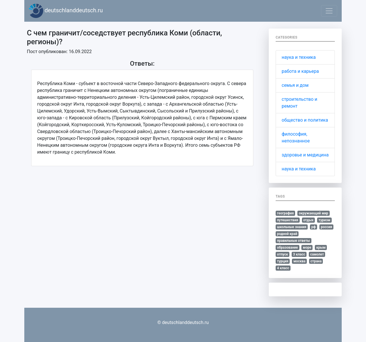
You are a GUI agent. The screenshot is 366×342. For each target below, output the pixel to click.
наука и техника (299, 57)
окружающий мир (313, 213)
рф (313, 227)
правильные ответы (293, 241)
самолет (317, 254)
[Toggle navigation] (329, 11)
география (285, 213)
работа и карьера (300, 71)
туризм (324, 220)
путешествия (287, 220)
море (307, 248)
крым (321, 248)
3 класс (299, 254)
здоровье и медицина (305, 155)
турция (283, 261)
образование (287, 248)
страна (316, 261)
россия (326, 227)
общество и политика (305, 120)
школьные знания (291, 227)
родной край (287, 234)
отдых (308, 220)
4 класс (283, 268)
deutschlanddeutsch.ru (66, 11)
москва (299, 261)
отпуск (282, 254)
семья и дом (295, 85)
